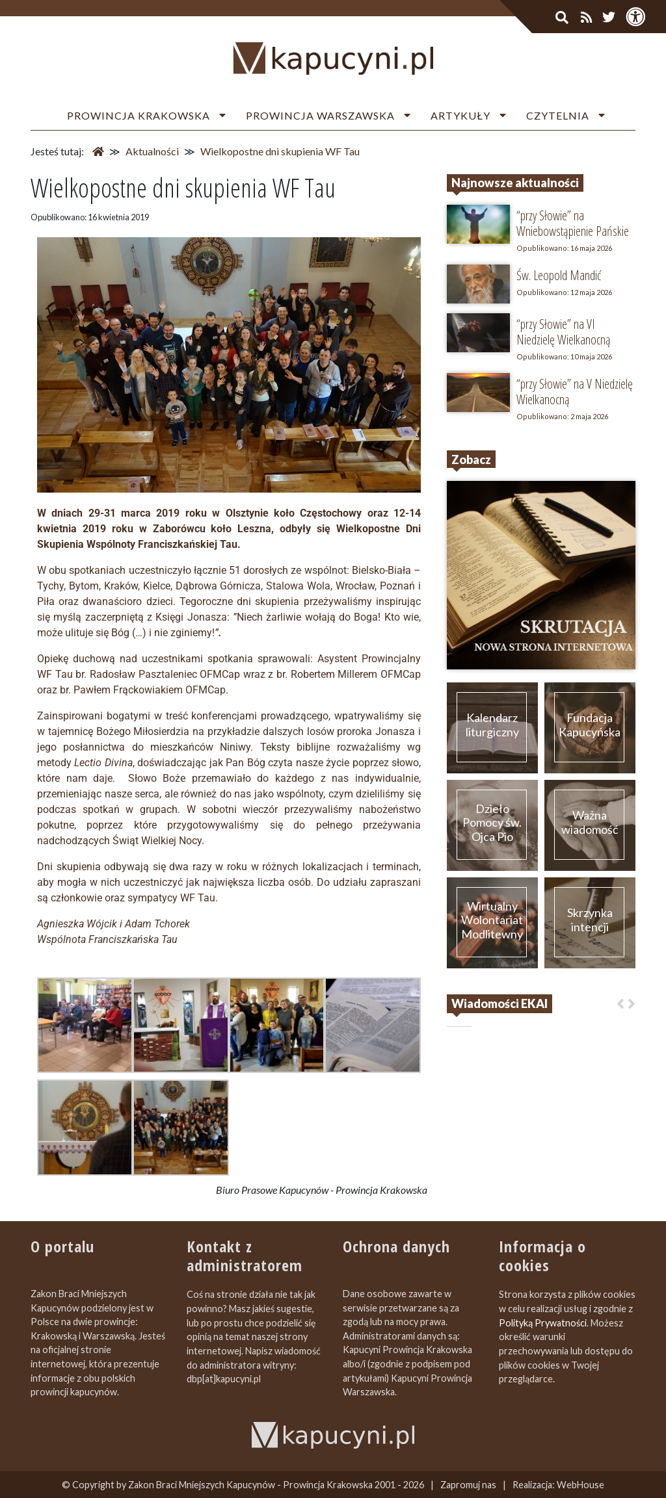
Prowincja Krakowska (138, 115)
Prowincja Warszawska (320, 115)
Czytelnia (557, 115)
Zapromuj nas (468, 1484)
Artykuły (460, 115)
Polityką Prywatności (543, 1322)
